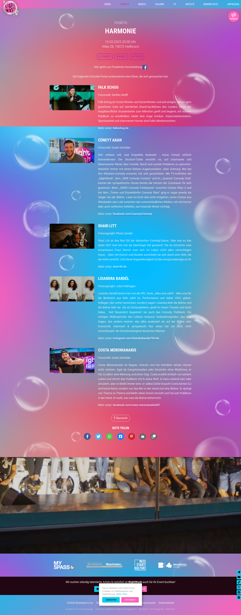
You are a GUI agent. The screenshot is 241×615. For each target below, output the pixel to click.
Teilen (137, 56)
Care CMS (115, 609)
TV (174, 4)
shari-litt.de (119, 266)
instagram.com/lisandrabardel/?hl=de (136, 338)
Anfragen (233, 4)
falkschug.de (120, 128)
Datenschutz (166, 602)
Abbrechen (111, 600)
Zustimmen (130, 600)
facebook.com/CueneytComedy (132, 213)
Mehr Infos (121, 594)
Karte (121, 56)
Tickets (124, 4)
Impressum (149, 602)
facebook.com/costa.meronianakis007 (136, 405)
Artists (189, 4)
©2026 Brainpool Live (80, 602)
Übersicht (121, 418)
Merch (142, 4)
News (108, 4)
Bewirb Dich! (210, 4)
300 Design (88, 609)
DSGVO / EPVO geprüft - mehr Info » (157, 609)
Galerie (159, 4)
